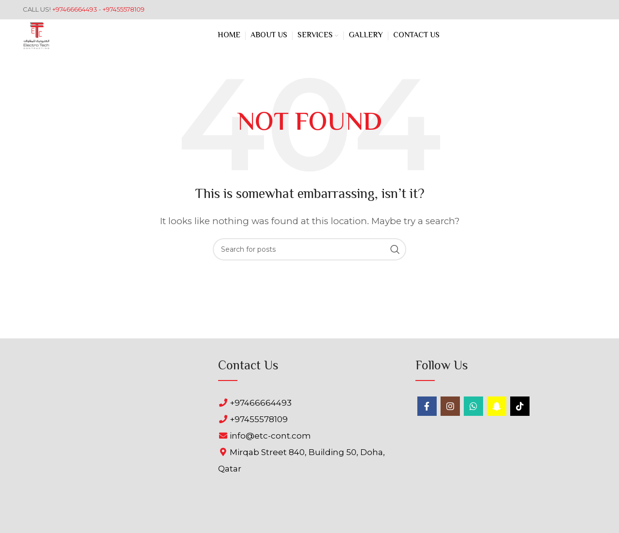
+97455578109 (124, 9)
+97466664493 (75, 9)
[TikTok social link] (520, 406)
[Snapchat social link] (496, 406)
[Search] (309, 249)
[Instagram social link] (450, 406)
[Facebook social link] (427, 406)
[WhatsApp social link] (473, 406)
